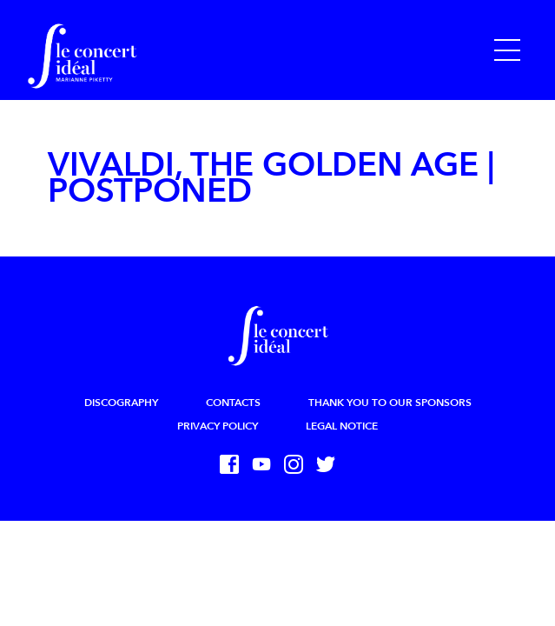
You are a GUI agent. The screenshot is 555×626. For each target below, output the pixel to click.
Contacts (233, 403)
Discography (121, 403)
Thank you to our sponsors (390, 403)
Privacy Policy (217, 426)
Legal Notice (342, 426)
